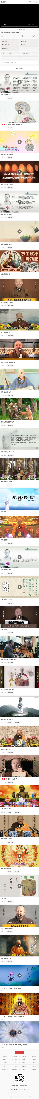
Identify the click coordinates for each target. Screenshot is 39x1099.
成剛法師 (34, 1066)
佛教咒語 (24, 1056)
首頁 (3, 54)
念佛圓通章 (14, 1069)
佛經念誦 (34, 1056)
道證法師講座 (26, 54)
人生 (5, 1066)
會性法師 (14, 1066)
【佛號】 (9, 722)
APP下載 (19, 58)
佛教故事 (35, 54)
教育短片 (14, 1059)
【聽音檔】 (9, 98)
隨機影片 (17, 54)
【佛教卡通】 (10, 395)
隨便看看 (34, 1069)
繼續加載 (19, 1052)
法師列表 (5, 1056)
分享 (29, 36)
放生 (24, 1069)
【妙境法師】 (10, 305)
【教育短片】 (10, 692)
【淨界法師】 (10, 485)
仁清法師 (5, 1062)
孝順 (34, 1062)
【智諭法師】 (10, 961)
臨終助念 (24, 1062)
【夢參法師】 (10, 842)
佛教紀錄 (24, 1059)
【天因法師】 (10, 335)
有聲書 (4, 1059)
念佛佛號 (14, 1056)
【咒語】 (9, 812)
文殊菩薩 (34, 1059)
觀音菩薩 (24, 1066)
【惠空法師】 (10, 662)
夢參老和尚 (5, 1069)
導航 (29, 2)
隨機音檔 (10, 54)
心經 (14, 1062)
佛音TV (3, 2)
